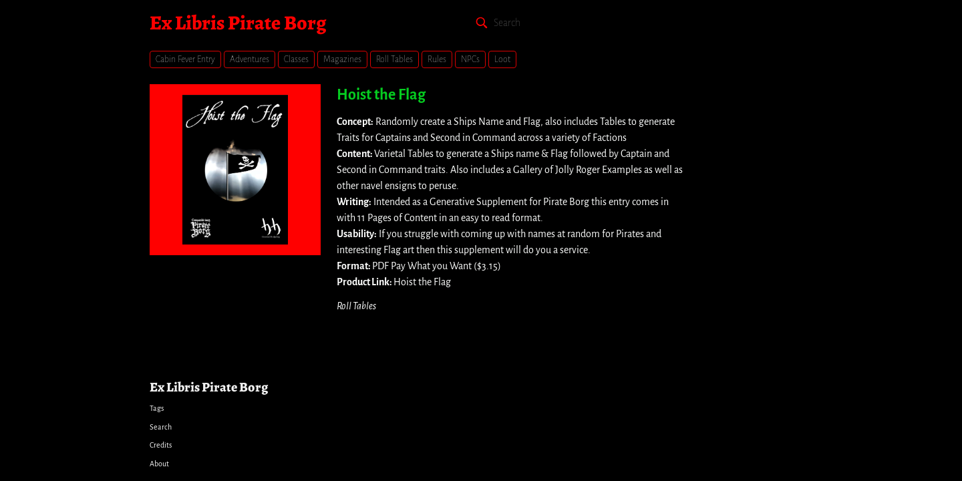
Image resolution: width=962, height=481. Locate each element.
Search (161, 427)
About (159, 464)
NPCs (470, 59)
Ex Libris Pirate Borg (238, 23)
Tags (157, 408)
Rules (437, 59)
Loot (502, 59)
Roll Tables (394, 59)
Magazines (342, 59)
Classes (296, 59)
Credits (161, 445)
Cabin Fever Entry (185, 59)
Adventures (249, 59)
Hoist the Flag (381, 95)
